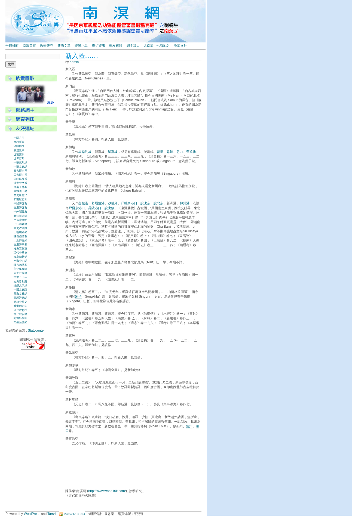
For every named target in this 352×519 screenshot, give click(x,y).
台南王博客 (20, 187)
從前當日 (19, 154)
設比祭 (109, 208)
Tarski (51, 514)
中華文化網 (20, 166)
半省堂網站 (20, 219)
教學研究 (46, 46)
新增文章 (64, 46)
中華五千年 (20, 277)
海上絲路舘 (20, 256)
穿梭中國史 (20, 301)
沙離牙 (113, 203)
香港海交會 (20, 207)
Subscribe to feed (74, 513)
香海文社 (180, 46)
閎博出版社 (20, 318)
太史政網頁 (20, 228)
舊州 (189, 426)
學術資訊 (98, 46)
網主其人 (133, 46)
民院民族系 (20, 178)
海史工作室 (20, 248)
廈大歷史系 (20, 170)
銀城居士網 (20, 191)
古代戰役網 (20, 314)
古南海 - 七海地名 (157, 46)
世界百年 (19, 158)
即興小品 (81, 46)
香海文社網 (20, 293)
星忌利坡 (84, 152)
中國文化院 (20, 289)
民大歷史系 (20, 174)
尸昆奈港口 (77, 208)
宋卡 (78, 296)
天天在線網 (20, 272)
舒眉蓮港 (98, 203)
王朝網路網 (20, 232)
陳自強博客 (20, 236)
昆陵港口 (94, 208)
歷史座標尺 (20, 195)
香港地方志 (20, 305)
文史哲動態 (20, 281)
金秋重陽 (19, 141)
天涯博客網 (20, 240)
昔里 (160, 152)
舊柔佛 (191, 152)
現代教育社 (20, 309)
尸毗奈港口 (129, 203)
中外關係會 (20, 211)
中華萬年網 (20, 162)
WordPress (32, 514)
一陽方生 (19, 137)
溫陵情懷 (19, 145)
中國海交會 (20, 203)
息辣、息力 (175, 152)
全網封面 (12, 46)
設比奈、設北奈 (151, 203)
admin (74, 62)
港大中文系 (20, 182)
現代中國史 (20, 252)
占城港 (83, 203)
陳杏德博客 (20, 264)
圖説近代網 (20, 297)
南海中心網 (20, 260)
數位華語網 (20, 215)
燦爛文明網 (20, 285)
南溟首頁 (29, 46)
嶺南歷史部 (20, 199)
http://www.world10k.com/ (107, 491)
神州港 (184, 203)
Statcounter (36, 330)
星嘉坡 (113, 152)
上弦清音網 (20, 224)
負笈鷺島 (19, 150)
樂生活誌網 (20, 322)
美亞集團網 (20, 268)
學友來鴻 (115, 46)
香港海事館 (20, 244)
